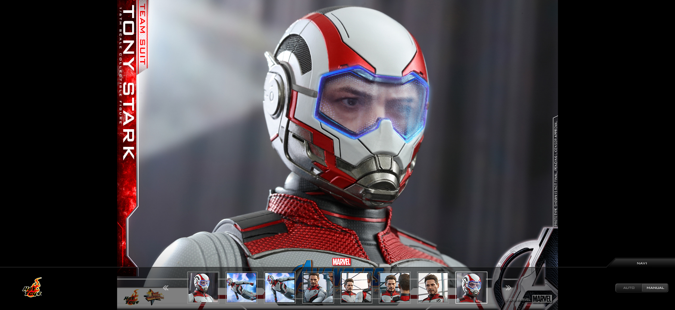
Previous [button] (166, 287)
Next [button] (508, 287)
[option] (337, 155)
